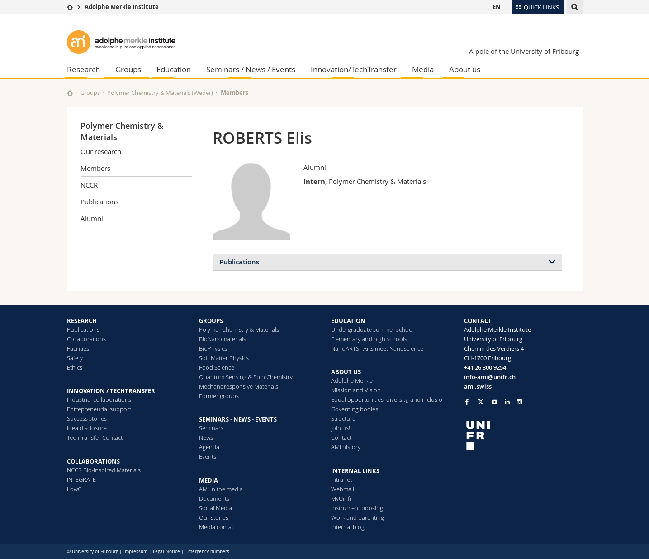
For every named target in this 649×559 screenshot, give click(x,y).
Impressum (135, 551)
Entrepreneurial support (99, 409)
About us (464, 69)
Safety (75, 358)
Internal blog (348, 527)
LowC (74, 489)
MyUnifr (341, 498)
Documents (214, 498)
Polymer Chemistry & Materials (239, 329)
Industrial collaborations (99, 399)
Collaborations (86, 339)
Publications (99, 201)
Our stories (213, 517)
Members (234, 93)
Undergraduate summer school (372, 329)
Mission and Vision (356, 390)
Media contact (217, 527)
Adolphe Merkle (352, 380)
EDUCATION (348, 321)
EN (497, 7)
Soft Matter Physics (224, 358)
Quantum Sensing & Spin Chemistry (246, 377)
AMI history (345, 447)
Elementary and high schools (369, 339)
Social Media (215, 508)
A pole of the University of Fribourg (524, 51)
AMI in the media (221, 489)
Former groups (219, 396)
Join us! (340, 428)
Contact (341, 437)
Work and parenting (357, 517)
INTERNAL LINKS (355, 471)
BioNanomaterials (222, 339)
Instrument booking (357, 508)
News (206, 437)
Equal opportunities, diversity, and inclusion (388, 399)
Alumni (92, 218)
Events (207, 456)
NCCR (89, 184)
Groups (128, 69)
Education (173, 69)
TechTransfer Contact (95, 437)
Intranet (341, 479)
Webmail (342, 489)
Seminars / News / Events (250, 69)
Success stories (87, 418)
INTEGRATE (81, 479)
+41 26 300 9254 (485, 367)
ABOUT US (346, 372)
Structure (343, 418)
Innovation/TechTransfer (354, 69)
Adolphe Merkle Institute (122, 7)
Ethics (74, 367)
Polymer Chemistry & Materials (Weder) (160, 93)
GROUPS (211, 321)
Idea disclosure (87, 428)
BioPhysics (213, 348)
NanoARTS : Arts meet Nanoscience (377, 348)
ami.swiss (478, 386)
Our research (101, 151)
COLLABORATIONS (93, 461)
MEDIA (208, 480)
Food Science (216, 367)
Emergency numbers (207, 551)
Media (423, 69)
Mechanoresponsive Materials (238, 386)
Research (83, 69)
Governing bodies (354, 409)
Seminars (211, 428)
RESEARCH (82, 321)
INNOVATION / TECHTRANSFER (111, 391)
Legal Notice (166, 551)
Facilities (78, 348)
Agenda (209, 447)
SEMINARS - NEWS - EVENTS (238, 419)
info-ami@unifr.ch (490, 377)
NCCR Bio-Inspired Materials (104, 470)
